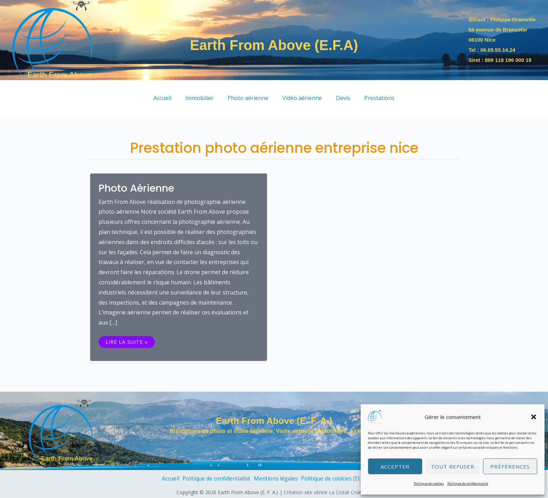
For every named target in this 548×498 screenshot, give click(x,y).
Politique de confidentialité (467, 483)
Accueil (163, 479)
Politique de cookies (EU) (335, 479)
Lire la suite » (127, 341)
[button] (533, 416)
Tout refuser (452, 466)
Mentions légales (275, 479)
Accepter (395, 466)
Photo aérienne (139, 188)
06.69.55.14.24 (497, 50)
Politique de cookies (429, 483)
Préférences (510, 466)
